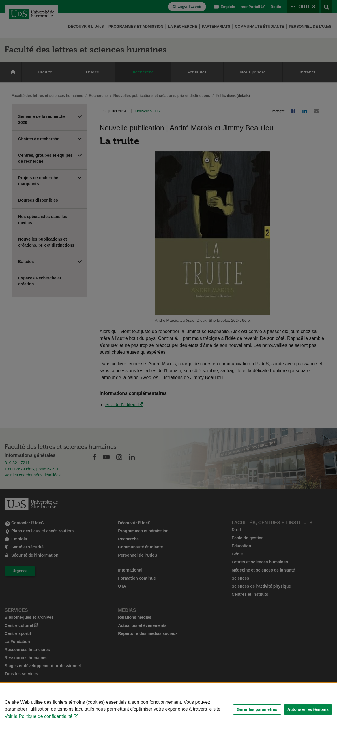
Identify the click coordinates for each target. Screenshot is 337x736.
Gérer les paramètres (257, 709)
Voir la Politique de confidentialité (38, 716)
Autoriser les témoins (308, 709)
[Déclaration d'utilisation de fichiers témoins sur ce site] (168, 709)
